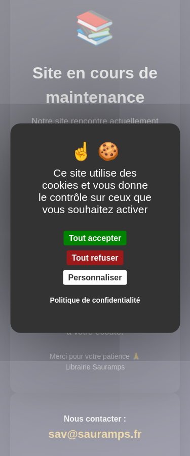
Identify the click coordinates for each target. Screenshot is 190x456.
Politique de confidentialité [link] (95, 300)
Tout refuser (94, 257)
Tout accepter (95, 237)
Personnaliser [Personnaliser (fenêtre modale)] (95, 277)
